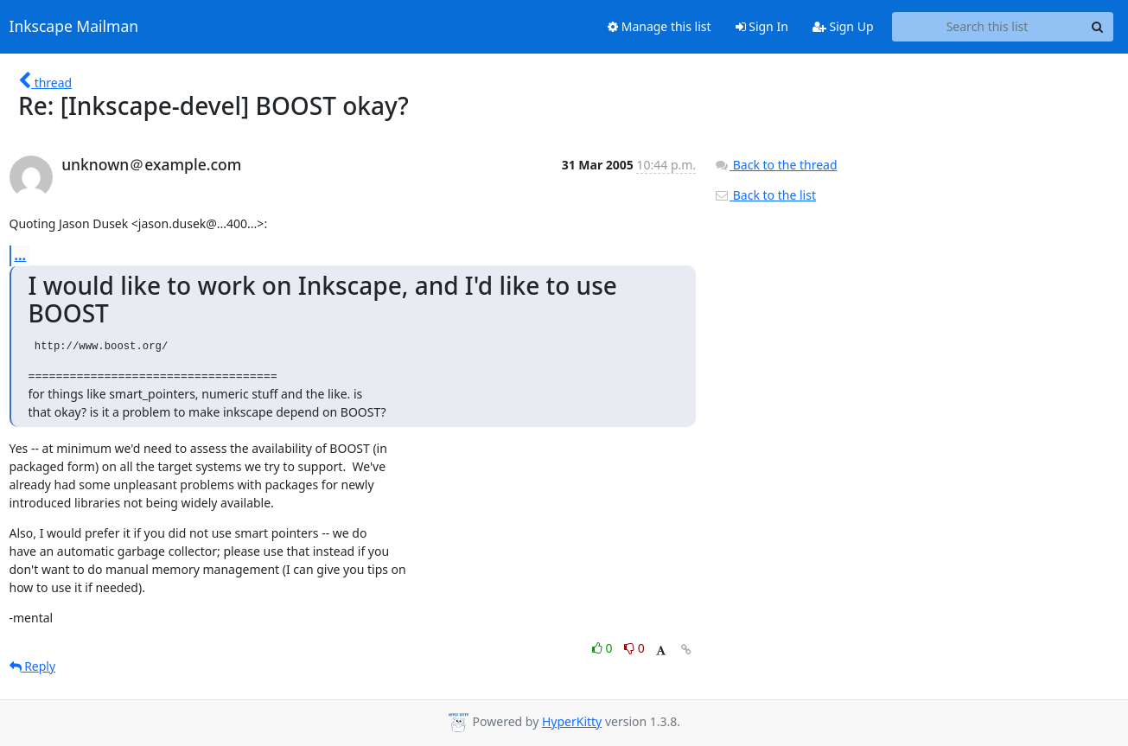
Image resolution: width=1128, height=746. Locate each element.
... (21, 255)
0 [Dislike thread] (634, 648)
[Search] (1097, 26)
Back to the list (765, 195)
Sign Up (843, 26)
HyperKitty (572, 721)
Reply (33, 666)
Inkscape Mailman (74, 26)
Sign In (762, 26)
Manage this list (659, 26)
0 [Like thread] (603, 648)
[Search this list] (987, 26)
